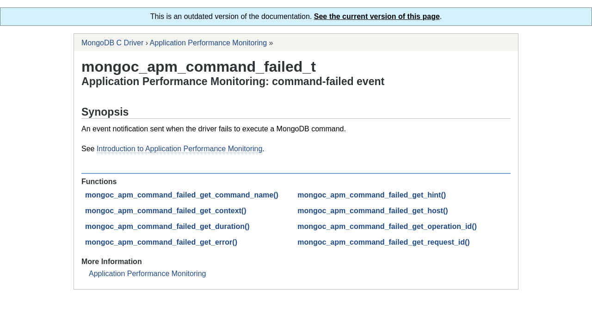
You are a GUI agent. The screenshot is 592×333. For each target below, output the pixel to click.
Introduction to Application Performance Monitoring (179, 149)
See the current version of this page (377, 16)
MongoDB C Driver (112, 43)
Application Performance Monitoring (208, 43)
